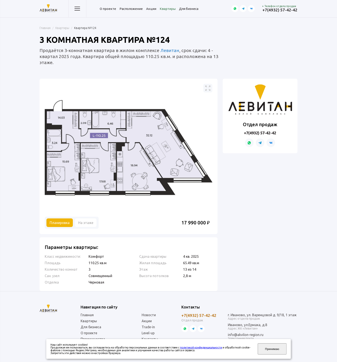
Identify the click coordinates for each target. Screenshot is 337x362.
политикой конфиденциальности (201, 347)
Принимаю (272, 349)
